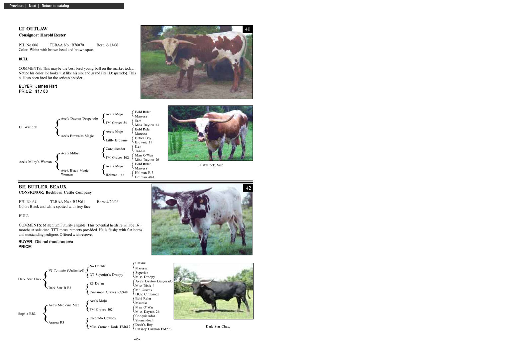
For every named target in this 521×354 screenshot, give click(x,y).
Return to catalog (55, 6)
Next (32, 6)
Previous (16, 6)
